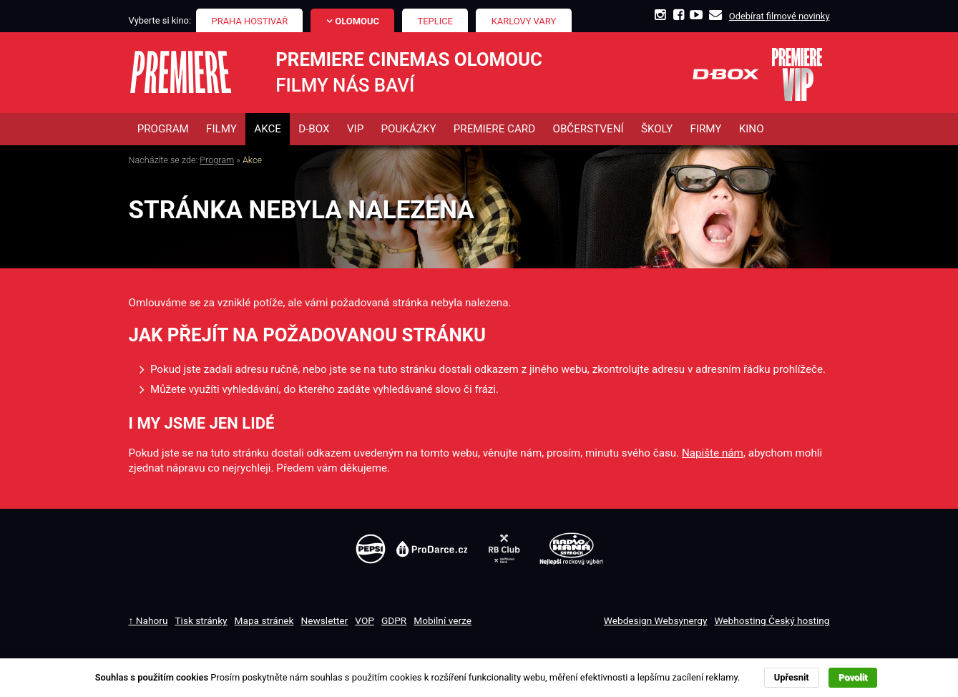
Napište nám (712, 453)
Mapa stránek (264, 621)
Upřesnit (791, 677)
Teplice (435, 21)
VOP (364, 621)
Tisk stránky (201, 621)
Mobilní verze (442, 621)
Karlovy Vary (524, 21)
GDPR (393, 621)
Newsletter (324, 621)
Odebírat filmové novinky (779, 16)
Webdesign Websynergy (656, 621)
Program (217, 160)
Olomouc (357, 21)
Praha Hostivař (250, 21)
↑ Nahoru (148, 621)
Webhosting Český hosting (771, 621)
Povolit (853, 677)
